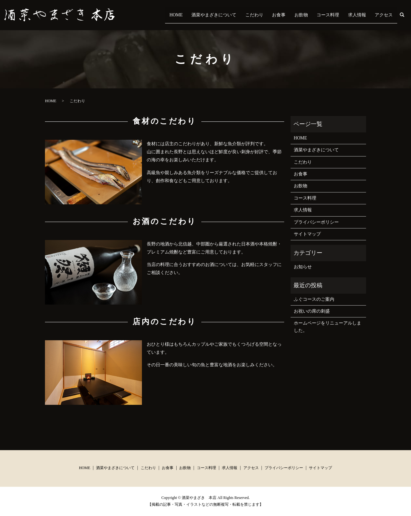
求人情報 (363, 15)
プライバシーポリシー (316, 222)
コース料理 (339, 15)
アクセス (386, 15)
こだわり (278, 15)
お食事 (298, 15)
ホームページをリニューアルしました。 (327, 327)
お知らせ (303, 266)
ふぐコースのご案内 (314, 299)
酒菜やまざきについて (242, 15)
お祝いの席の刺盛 (312, 311)
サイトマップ (307, 234)
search (406, 15)
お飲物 (316, 15)
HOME (208, 15)
